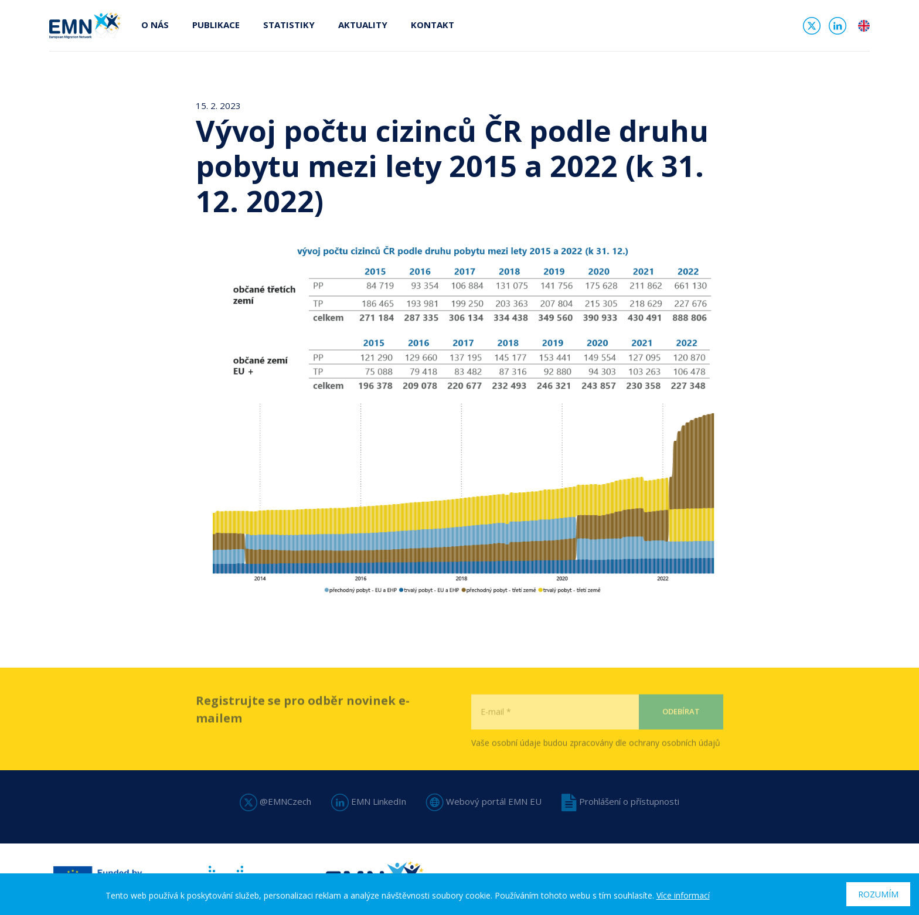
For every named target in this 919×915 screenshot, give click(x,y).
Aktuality (362, 24)
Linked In (837, 26)
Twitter (812, 26)
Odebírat (681, 730)
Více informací (683, 895)
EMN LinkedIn (368, 801)
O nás (155, 24)
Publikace (216, 24)
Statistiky (289, 24)
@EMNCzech (275, 801)
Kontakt (432, 24)
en (864, 26)
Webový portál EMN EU (484, 801)
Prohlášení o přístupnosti (620, 801)
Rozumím (878, 894)
